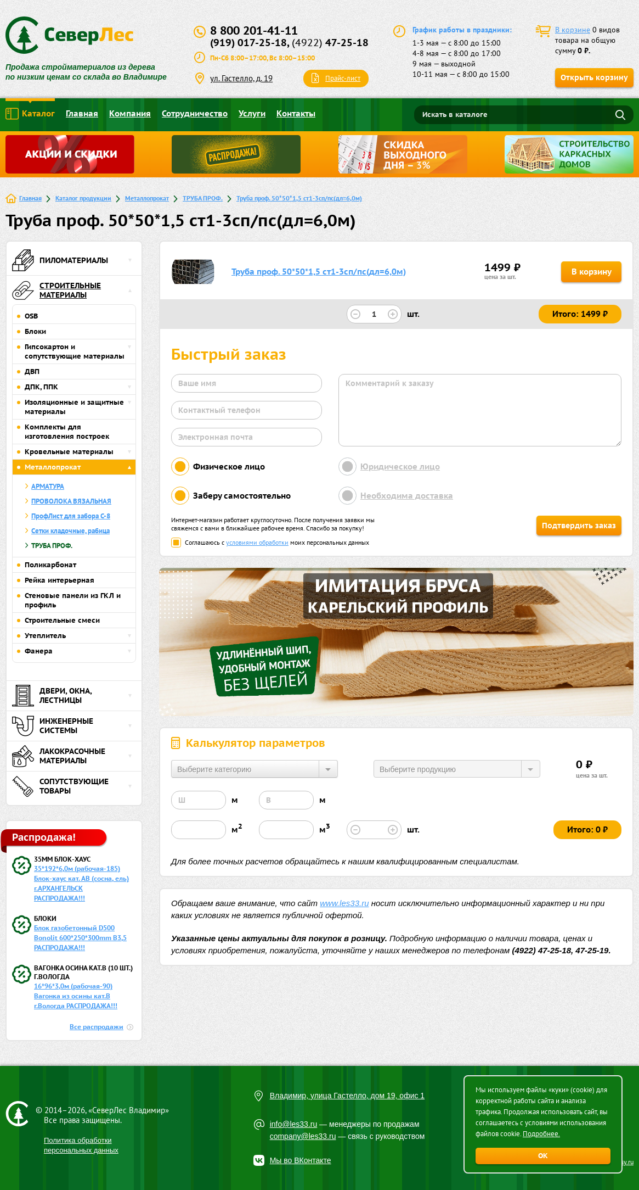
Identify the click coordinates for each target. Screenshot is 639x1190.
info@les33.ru (294, 1124)
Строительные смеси (62, 620)
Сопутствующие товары (60, 786)
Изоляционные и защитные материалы (74, 407)
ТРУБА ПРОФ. (203, 198)
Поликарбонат (50, 564)
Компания (130, 113)
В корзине (572, 30)
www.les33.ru (344, 903)
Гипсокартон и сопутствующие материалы (75, 351)
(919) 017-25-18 (248, 42)
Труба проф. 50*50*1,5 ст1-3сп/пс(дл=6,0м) (299, 198)
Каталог (30, 113)
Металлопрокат (147, 198)
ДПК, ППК (41, 387)
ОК (543, 1155)
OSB (31, 316)
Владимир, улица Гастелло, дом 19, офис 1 (347, 1095)
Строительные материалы (56, 290)
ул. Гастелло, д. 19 (241, 78)
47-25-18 (330, 42)
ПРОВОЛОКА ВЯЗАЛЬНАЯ (71, 501)
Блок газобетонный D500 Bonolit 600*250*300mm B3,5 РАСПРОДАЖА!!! (80, 938)
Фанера (39, 651)
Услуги (252, 113)
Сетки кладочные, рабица (70, 530)
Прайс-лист (342, 78)
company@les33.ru (303, 1136)
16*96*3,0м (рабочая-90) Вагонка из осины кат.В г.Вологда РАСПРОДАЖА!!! (75, 996)
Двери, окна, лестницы (52, 696)
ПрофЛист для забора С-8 (70, 516)
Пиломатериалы (60, 260)
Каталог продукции (83, 198)
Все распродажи (96, 1027)
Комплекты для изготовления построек (67, 431)
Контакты (295, 113)
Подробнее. (541, 1133)
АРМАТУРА (47, 486)
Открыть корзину (594, 77)
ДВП (32, 371)
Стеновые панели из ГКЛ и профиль (73, 600)
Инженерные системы (52, 726)
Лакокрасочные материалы (58, 756)
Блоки (35, 331)
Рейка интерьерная (59, 580)
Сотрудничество (195, 113)
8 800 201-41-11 (254, 30)
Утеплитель (45, 635)
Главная (82, 113)
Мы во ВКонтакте (300, 1160)
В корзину (592, 271)
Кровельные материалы (69, 451)
